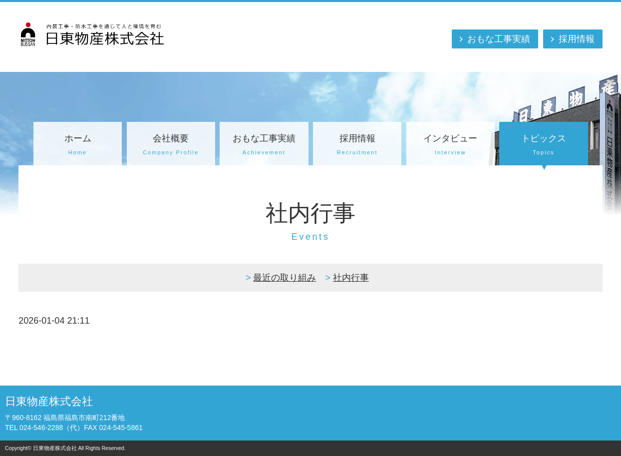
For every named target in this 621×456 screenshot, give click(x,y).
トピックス (543, 145)
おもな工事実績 (498, 39)
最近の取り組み (284, 278)
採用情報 (577, 39)
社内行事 (351, 278)
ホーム (77, 145)
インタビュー (450, 145)
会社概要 (171, 145)
